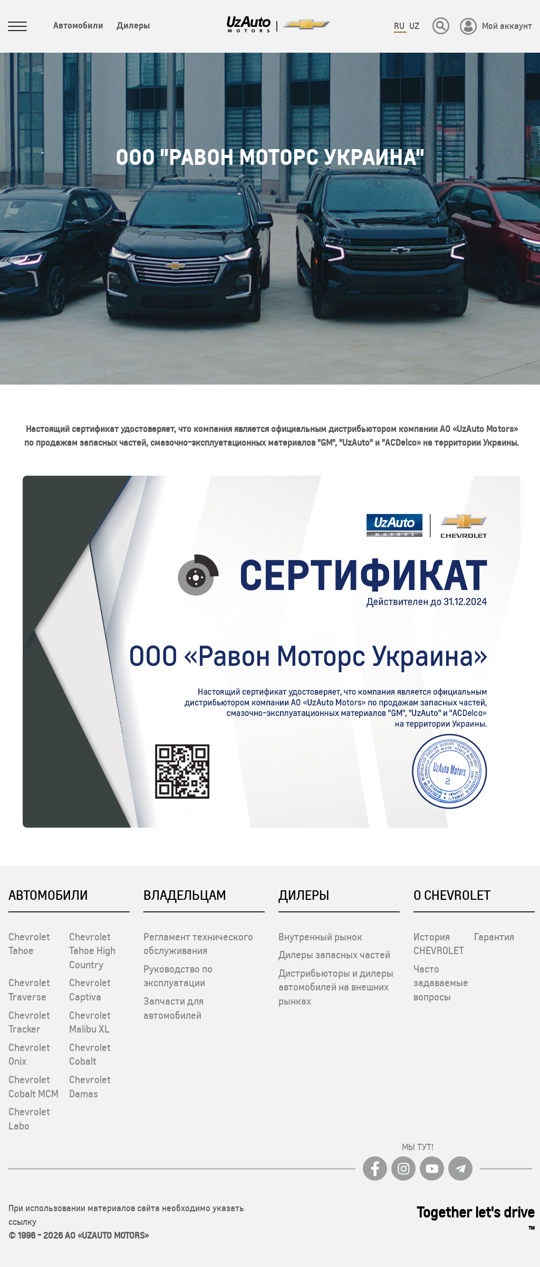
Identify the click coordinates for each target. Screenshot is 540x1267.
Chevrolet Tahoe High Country (92, 950)
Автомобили (78, 25)
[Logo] (249, 26)
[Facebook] (375, 1168)
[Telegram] (460, 1168)
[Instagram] (403, 1168)
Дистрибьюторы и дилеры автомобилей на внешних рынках (335, 987)
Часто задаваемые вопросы (440, 982)
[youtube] (432, 1168)
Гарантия (494, 936)
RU (400, 26)
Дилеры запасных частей (334, 954)
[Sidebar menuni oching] (17, 28)
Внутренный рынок (320, 936)
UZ (414, 26)
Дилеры (133, 25)
